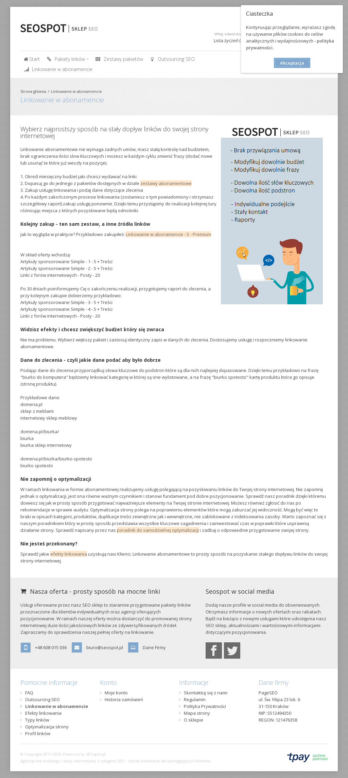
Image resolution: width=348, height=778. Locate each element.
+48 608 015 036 (51, 647)
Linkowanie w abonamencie (76, 91)
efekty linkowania (68, 554)
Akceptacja (292, 63)
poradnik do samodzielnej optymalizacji (158, 530)
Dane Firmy (154, 647)
